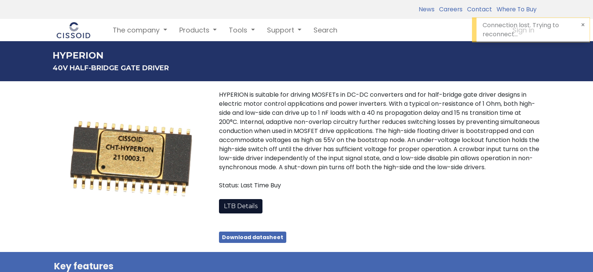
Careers (449, 9)
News (427, 9)
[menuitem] (325, 30)
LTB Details (241, 206)
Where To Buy (515, 9)
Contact (478, 9)
